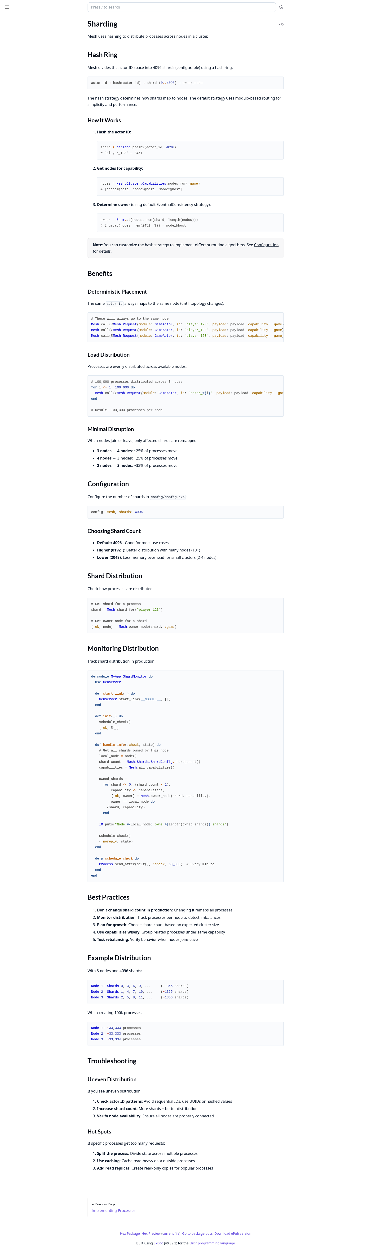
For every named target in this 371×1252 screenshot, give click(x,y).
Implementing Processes (23, 69)
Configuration (19, 95)
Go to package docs (233, 1233)
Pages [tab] (8, 19)
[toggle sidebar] (64, 6)
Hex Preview (186, 1233)
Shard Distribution (23, 100)
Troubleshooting (21, 123)
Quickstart (12, 46)
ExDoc (194, 1243)
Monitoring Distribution (28, 106)
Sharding (10, 75)
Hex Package (165, 1233)
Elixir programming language (247, 1243)
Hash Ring (16, 83)
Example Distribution (25, 117)
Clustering (11, 52)
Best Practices (19, 112)
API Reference (14, 29)
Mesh (9, 5)
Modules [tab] (28, 19)
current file (206, 1233)
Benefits (15, 89)
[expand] (66, 30)
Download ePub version (268, 1233)
